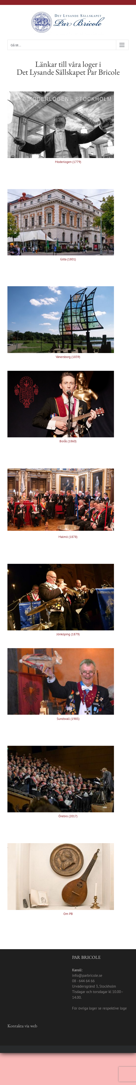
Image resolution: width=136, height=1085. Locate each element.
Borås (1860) (68, 441)
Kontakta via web (22, 1026)
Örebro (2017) (68, 816)
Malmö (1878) (68, 537)
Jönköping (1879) (68, 634)
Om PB (68, 914)
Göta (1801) (68, 259)
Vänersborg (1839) (68, 357)
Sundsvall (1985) (68, 719)
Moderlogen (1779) (68, 162)
